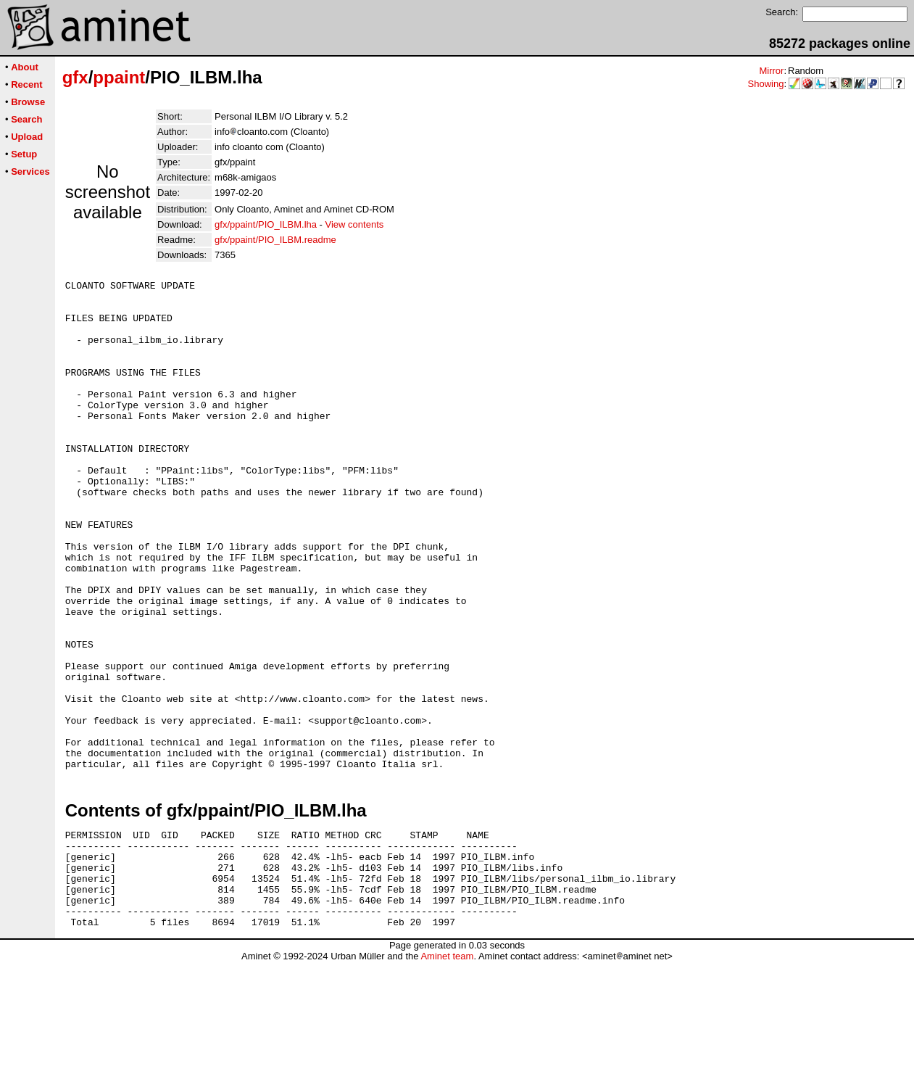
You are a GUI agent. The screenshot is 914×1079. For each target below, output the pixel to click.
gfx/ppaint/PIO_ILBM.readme (275, 239)
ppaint (119, 77)
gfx (75, 77)
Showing (766, 83)
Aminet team (446, 1073)
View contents (354, 224)
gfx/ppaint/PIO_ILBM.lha (266, 224)
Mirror (771, 70)
